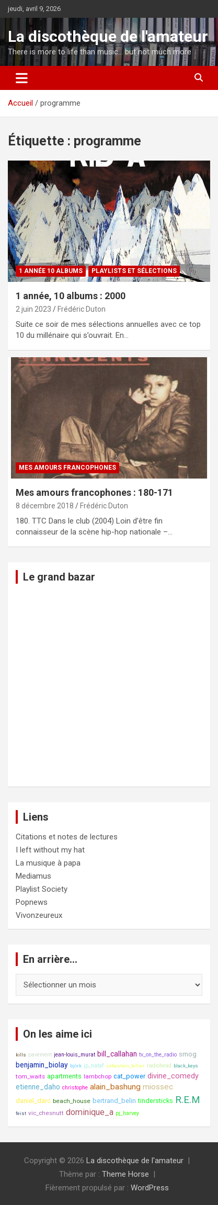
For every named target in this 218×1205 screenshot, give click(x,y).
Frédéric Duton (82, 309)
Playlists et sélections (134, 271)
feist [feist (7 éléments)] (21, 1113)
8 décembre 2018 (45, 506)
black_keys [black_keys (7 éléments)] (186, 1065)
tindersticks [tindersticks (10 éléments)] (155, 1101)
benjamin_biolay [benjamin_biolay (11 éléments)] (42, 1065)
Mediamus (33, 876)
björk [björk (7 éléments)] (76, 1065)
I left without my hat (50, 850)
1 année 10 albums (51, 271)
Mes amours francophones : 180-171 (94, 492)
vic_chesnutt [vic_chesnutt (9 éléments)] (46, 1113)
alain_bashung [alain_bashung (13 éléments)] (115, 1087)
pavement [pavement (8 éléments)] (40, 1054)
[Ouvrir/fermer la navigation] (22, 78)
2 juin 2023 (33, 309)
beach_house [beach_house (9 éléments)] (71, 1101)
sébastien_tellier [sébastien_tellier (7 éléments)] (125, 1065)
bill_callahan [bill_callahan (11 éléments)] (117, 1054)
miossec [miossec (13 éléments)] (158, 1087)
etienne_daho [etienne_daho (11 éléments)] (38, 1087)
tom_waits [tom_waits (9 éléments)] (30, 1076)
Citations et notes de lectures (67, 837)
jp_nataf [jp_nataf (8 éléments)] (94, 1065)
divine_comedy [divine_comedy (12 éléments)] (173, 1076)
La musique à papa (48, 863)
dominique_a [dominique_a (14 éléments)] (89, 1112)
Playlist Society (41, 889)
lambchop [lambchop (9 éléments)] (97, 1076)
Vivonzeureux (39, 915)
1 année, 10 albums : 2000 (70, 295)
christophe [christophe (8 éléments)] (75, 1087)
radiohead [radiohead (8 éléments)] (159, 1065)
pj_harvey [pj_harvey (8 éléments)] (127, 1113)
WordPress (150, 1187)
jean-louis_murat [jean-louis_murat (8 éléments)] (74, 1054)
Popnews (32, 902)
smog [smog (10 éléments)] (188, 1054)
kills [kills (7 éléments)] (21, 1055)
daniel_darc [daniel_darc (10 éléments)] (33, 1101)
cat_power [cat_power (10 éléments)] (129, 1076)
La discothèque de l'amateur (108, 36)
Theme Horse (125, 1174)
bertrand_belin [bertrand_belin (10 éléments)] (114, 1101)
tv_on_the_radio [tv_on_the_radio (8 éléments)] (158, 1054)
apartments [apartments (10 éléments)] (64, 1076)
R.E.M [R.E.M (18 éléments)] (187, 1100)
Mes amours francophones (67, 467)
